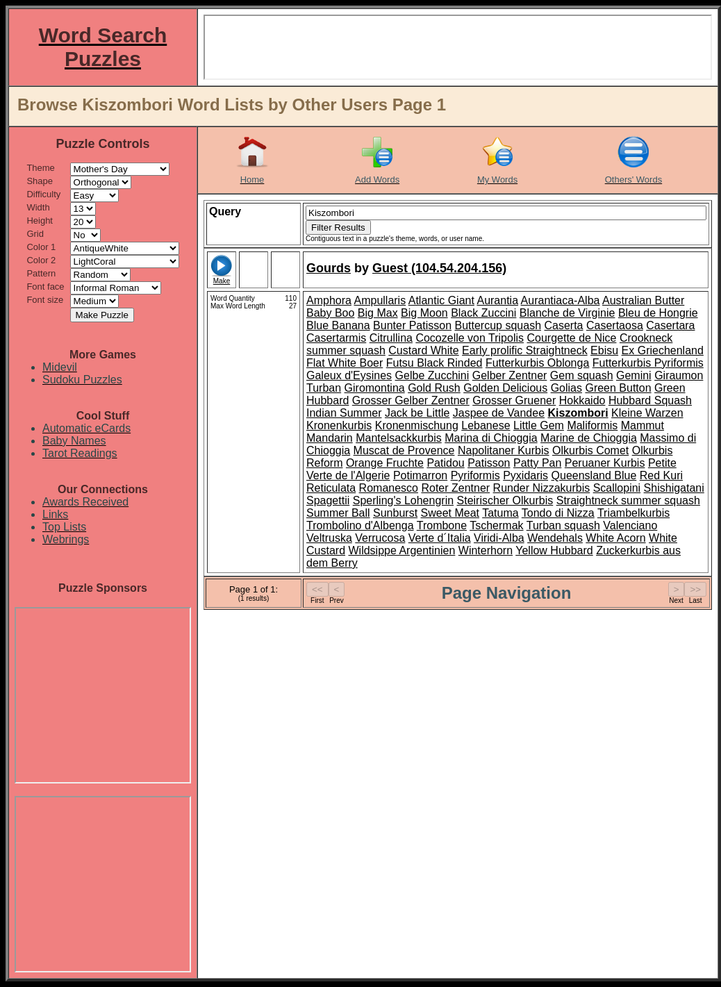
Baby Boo (330, 313)
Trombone (442, 525)
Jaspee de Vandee (499, 413)
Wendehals (555, 538)
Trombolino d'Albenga (360, 525)
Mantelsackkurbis (399, 438)
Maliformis (592, 425)
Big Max (378, 313)
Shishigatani (674, 488)
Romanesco (388, 488)
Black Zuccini (483, 313)
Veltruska (329, 538)
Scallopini (616, 488)
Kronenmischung (416, 425)
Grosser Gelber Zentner (411, 400)
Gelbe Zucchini (432, 375)
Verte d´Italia (439, 538)
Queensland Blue (594, 475)
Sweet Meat (450, 513)
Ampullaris (380, 300)
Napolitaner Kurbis (503, 450)
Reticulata (331, 488)
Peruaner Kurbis (605, 463)
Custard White (423, 350)
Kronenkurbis (339, 425)
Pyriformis (475, 475)
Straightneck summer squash (628, 500)
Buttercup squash (498, 325)
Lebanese (485, 425)
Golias (566, 388)
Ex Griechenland (663, 350)
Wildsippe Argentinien (401, 550)
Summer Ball (338, 513)
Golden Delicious (505, 388)
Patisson (488, 463)
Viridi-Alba (499, 538)
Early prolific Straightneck (525, 350)
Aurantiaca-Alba (560, 300)
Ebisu (604, 350)
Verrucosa (380, 538)
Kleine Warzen (647, 413)
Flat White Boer (344, 363)
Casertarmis (336, 338)
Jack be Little (417, 413)
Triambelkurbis (633, 513)
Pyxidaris (525, 475)
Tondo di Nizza (558, 513)
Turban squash (563, 525)
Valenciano (630, 525)
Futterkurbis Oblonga (537, 363)
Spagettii (327, 500)
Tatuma (500, 513)
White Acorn (615, 538)
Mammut (642, 425)
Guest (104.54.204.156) (439, 268)
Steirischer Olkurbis (505, 500)
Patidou (445, 463)
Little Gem (538, 425)
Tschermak (496, 525)
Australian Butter (643, 300)
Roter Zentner (455, 488)
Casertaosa (614, 325)
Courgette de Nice (571, 338)
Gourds (328, 268)
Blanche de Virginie (567, 313)
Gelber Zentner (509, 375)
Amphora (328, 300)
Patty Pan (537, 463)
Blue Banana (338, 325)
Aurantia (497, 300)
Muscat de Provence (404, 450)
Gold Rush (434, 388)
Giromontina (375, 388)
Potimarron (420, 475)
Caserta (563, 325)
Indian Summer (344, 413)
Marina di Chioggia (491, 438)
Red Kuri (661, 475)
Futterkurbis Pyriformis (648, 363)
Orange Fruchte (385, 463)
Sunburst (395, 513)
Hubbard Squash (650, 400)
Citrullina (391, 338)
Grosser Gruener (514, 400)
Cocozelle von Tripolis (469, 338)
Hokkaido (582, 400)
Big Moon (424, 313)
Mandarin (329, 438)
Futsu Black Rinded (434, 363)
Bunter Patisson (412, 325)
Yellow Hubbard (553, 550)
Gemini (634, 375)
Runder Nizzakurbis (541, 488)
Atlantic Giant (441, 300)
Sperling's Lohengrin (403, 500)
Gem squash (581, 375)
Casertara (670, 325)
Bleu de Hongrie (658, 313)
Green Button (618, 388)
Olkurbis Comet (590, 450)
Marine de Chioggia (588, 438)
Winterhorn (485, 550)
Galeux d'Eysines (349, 375)
